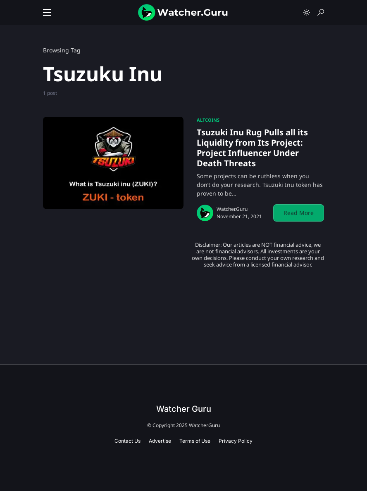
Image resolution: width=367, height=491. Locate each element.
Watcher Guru (183, 409)
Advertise (160, 441)
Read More (299, 213)
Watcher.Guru (232, 208)
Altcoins (208, 120)
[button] (47, 12)
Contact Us (127, 441)
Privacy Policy (236, 441)
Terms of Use (194, 441)
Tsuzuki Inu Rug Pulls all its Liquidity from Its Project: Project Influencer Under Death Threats (252, 147)
